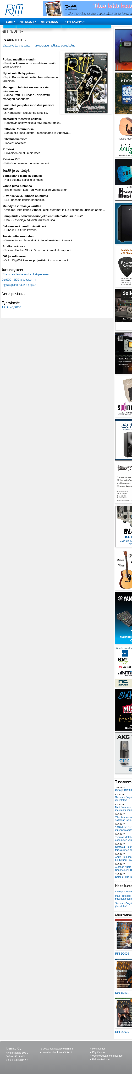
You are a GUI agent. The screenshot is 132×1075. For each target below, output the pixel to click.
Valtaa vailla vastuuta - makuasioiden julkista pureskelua (39, 45)
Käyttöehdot (98, 1052)
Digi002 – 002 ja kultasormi (19, 279)
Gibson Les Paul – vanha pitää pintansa (25, 274)
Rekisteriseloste (101, 1059)
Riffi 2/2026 (122, 953)
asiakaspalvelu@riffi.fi (61, 1048)
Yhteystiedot (50, 22)
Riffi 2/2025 (122, 1031)
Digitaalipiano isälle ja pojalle (19, 285)
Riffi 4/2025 (122, 993)
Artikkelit (26, 22)
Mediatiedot (98, 1048)
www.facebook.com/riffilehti (57, 1052)
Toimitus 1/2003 (11, 307)
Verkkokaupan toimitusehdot (107, 1055)
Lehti (9, 22)
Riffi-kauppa (73, 22)
